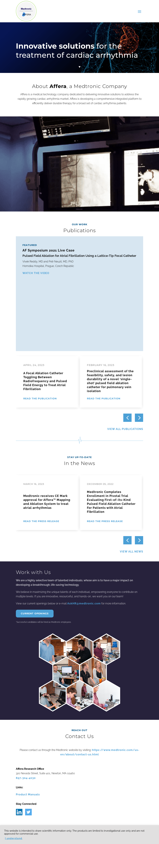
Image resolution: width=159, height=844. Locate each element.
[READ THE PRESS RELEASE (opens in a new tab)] (41, 521)
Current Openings (35, 613)
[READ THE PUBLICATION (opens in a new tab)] (40, 398)
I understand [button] (13, 838)
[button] (139, 418)
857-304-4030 (26, 778)
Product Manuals (28, 794)
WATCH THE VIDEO (35, 273)
